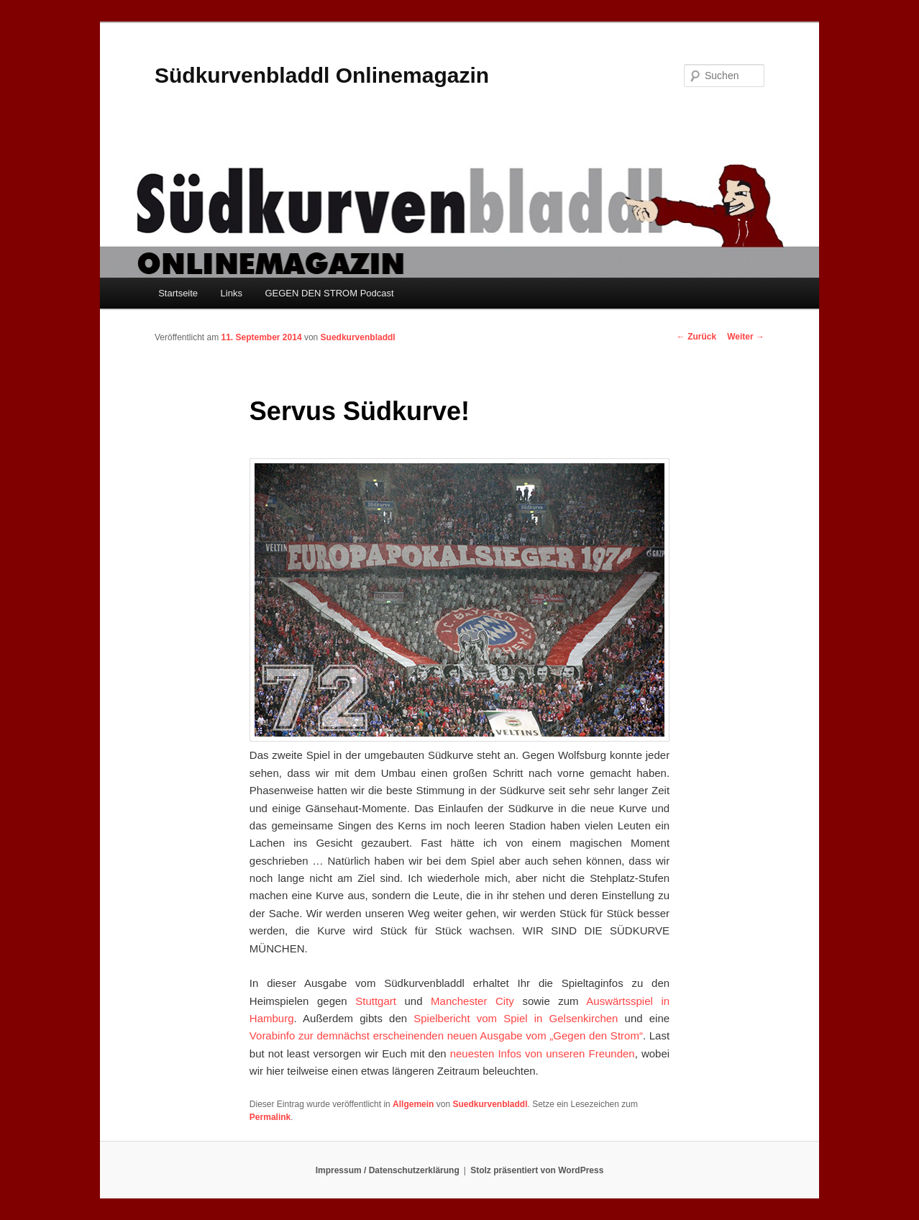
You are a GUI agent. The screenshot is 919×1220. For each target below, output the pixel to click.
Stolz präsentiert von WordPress (536, 1170)
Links (231, 293)
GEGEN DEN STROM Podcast (329, 293)
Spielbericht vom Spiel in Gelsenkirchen (515, 1018)
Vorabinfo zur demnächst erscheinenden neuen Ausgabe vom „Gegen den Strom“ (446, 1035)
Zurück (696, 337)
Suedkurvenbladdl (358, 337)
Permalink (270, 1117)
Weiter (745, 337)
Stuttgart (375, 1001)
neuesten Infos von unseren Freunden (542, 1053)
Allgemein (413, 1104)
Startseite (178, 293)
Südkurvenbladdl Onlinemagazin (322, 75)
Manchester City (472, 1001)
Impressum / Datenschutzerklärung (388, 1170)
